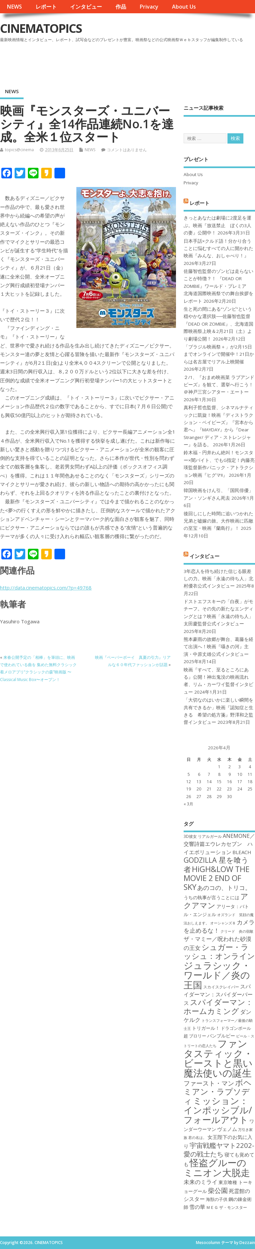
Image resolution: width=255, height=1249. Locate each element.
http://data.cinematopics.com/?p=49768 (46, 587)
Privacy (148, 6)
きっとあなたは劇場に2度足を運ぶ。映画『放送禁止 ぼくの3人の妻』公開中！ (217, 225)
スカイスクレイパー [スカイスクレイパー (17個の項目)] (221, 987)
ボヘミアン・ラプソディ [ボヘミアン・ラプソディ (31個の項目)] (218, 1091)
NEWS (14, 6)
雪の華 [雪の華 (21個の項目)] (197, 1207)
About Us (184, 6)
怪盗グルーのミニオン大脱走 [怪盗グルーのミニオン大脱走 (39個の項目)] (217, 1167)
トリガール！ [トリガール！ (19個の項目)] (206, 1028)
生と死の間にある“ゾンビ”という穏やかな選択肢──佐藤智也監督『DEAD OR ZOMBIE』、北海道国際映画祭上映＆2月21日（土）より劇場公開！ (218, 324)
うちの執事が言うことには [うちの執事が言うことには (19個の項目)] (211, 897)
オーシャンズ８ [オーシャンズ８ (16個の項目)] (223, 923)
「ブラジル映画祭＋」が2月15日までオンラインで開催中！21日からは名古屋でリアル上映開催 (219, 354)
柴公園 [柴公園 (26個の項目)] (218, 1190)
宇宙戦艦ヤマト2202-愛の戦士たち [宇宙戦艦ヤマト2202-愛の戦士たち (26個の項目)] (219, 1149)
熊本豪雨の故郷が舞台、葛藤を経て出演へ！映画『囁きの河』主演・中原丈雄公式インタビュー (218, 646)
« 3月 (188, 804)
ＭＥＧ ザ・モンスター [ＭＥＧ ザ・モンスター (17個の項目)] (226, 1207)
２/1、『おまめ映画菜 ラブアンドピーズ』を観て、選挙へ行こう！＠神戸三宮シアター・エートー (219, 384)
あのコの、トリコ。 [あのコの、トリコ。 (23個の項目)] (224, 888)
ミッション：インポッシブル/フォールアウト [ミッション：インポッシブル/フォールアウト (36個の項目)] (218, 1110)
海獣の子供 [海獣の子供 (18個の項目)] (216, 1199)
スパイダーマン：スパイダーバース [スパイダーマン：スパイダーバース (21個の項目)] (218, 995)
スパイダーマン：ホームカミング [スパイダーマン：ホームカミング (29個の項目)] (218, 1006)
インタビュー (86, 6)
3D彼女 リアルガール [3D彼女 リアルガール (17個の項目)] (203, 836)
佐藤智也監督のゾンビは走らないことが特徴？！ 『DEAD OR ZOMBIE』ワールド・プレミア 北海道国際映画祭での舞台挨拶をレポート (218, 286)
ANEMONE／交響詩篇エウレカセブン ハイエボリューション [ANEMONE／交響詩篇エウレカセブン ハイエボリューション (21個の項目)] (219, 844)
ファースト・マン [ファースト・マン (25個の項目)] (209, 1083)
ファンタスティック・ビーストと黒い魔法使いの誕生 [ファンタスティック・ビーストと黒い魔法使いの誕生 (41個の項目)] (218, 1058)
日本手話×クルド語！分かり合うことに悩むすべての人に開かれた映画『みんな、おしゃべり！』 (218, 248)
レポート (46, 6)
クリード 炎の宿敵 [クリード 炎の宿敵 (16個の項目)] (236, 931)
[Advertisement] (128, 63)
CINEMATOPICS (41, 28)
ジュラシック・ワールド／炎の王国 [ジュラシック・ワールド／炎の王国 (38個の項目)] (217, 975)
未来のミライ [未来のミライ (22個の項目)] (200, 1182)
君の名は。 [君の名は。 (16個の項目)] (197, 1137)
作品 (121, 6)
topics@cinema (19, 150)
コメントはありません (127, 150)
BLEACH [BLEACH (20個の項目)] (241, 852)
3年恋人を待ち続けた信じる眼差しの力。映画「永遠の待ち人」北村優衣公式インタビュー (218, 578)
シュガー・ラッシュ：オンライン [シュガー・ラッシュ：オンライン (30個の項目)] (219, 951)
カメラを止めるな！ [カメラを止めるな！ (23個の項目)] (219, 926)
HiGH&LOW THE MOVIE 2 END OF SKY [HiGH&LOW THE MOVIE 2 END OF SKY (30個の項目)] (216, 878)
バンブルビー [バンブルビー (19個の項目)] (221, 1035)
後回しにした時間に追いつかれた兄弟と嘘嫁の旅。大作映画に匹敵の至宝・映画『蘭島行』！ (218, 521)
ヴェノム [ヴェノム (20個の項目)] (227, 1129)
